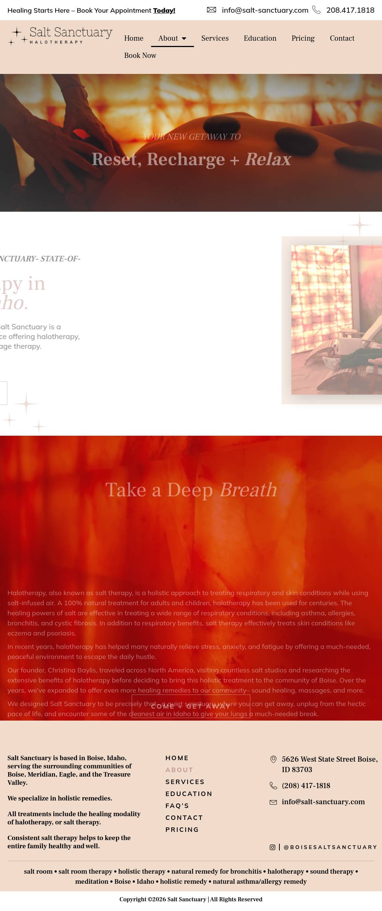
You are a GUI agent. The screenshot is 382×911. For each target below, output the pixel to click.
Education (260, 38)
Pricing (303, 38)
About (173, 38)
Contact (342, 38)
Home (134, 38)
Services (215, 38)
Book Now (140, 55)
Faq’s (177, 805)
